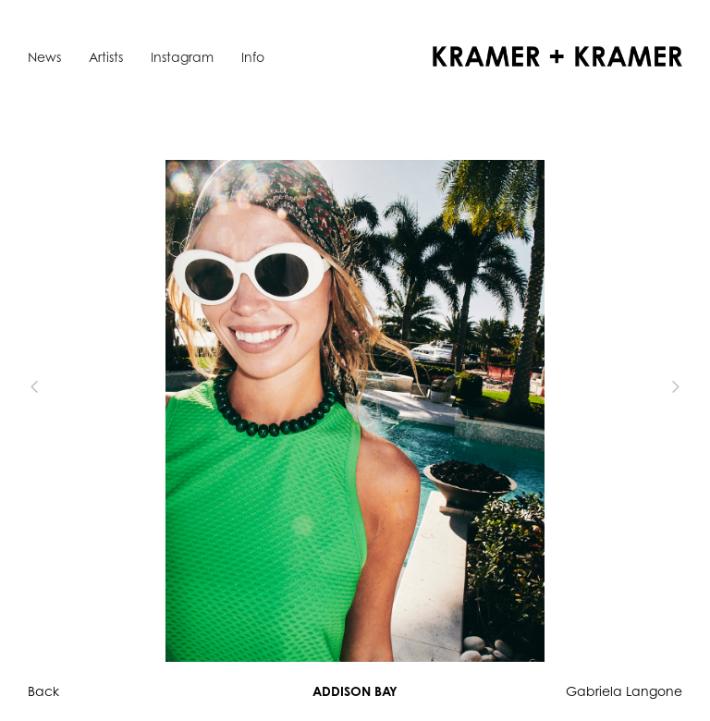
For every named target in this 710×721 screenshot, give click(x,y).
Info (252, 57)
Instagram (182, 57)
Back (43, 691)
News (44, 57)
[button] (65, 387)
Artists (106, 57)
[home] (557, 56)
